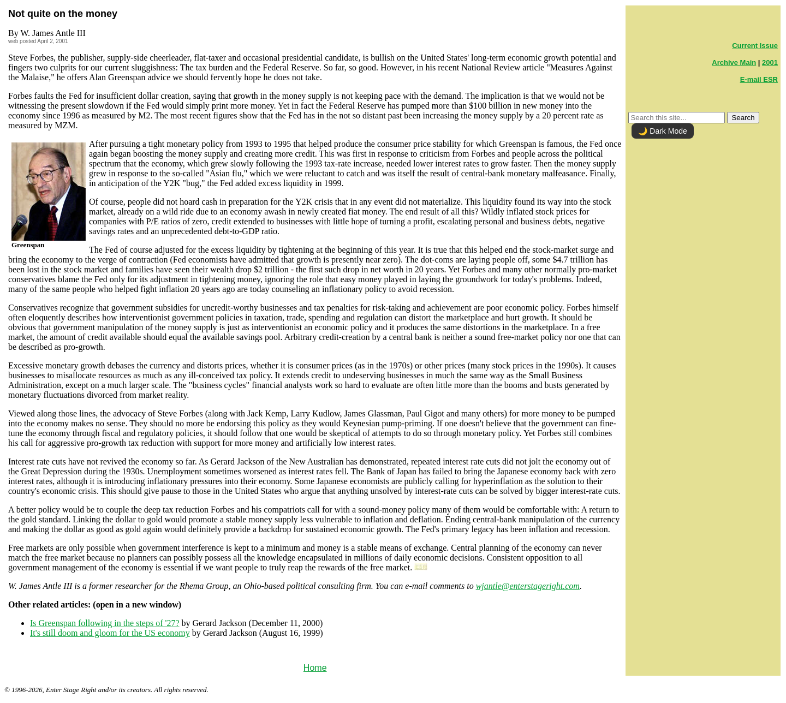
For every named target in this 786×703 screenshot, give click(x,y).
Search (742, 118)
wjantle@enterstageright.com (528, 586)
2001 (770, 62)
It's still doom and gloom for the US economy (110, 633)
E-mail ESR (759, 79)
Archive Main (734, 62)
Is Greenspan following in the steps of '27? (105, 623)
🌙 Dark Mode (662, 131)
